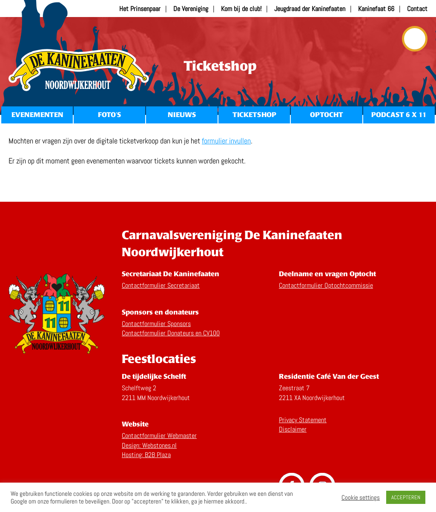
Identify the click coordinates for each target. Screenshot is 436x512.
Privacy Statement (303, 419)
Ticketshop (254, 115)
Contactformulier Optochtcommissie (326, 285)
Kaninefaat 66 (376, 8)
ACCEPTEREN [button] (405, 497)
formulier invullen (226, 141)
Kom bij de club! (241, 8)
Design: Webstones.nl (149, 445)
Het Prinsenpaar (140, 8)
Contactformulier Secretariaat (161, 285)
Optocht (326, 115)
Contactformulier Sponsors (156, 323)
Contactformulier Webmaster (159, 435)
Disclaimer (293, 429)
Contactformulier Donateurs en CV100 (171, 333)
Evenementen (37, 115)
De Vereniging (190, 8)
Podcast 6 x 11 (399, 115)
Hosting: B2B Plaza (146, 454)
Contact (417, 8)
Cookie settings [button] (360, 497)
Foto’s (109, 115)
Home (79, 70)
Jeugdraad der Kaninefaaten (309, 8)
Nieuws (182, 115)
